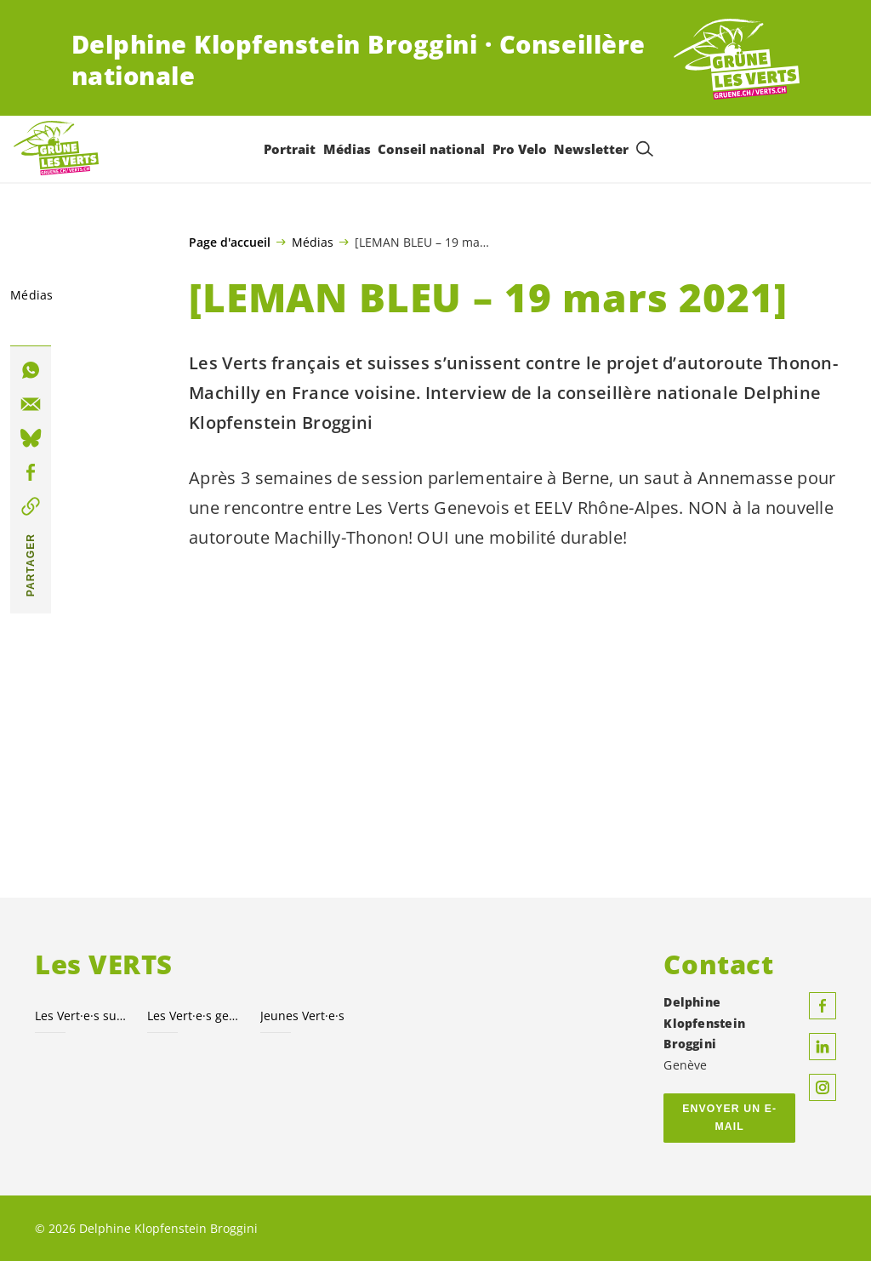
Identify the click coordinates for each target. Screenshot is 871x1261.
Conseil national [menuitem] (431, 148)
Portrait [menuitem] (290, 148)
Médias (312, 241)
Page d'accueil (229, 242)
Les (193, 1015)
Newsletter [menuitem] (591, 148)
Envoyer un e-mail (729, 1118)
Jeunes (302, 1015)
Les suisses (81, 1015)
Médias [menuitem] (347, 148)
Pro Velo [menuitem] (519, 148)
